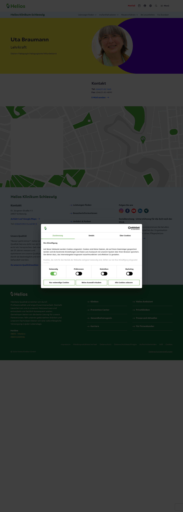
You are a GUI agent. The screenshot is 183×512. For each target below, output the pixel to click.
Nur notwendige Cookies (59, 283)
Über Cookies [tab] (125, 236)
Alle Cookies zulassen (124, 283)
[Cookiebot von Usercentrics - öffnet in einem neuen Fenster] (130, 228)
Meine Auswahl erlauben (91, 283)
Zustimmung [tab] (58, 236)
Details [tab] (91, 236)
